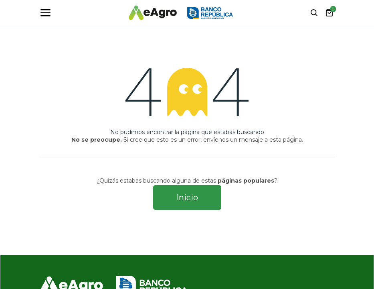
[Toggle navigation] (45, 13)
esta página (285, 139)
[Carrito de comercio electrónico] (329, 13)
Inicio (187, 197)
